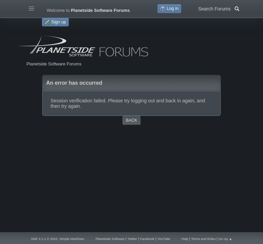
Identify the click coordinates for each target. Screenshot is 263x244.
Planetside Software (110, 239)
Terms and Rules (203, 239)
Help (184, 239)
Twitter (132, 239)
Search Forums (218, 8)
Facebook (147, 239)
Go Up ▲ (225, 239)
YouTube (163, 239)
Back (131, 120)
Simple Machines (71, 239)
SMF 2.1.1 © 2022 (44, 239)
